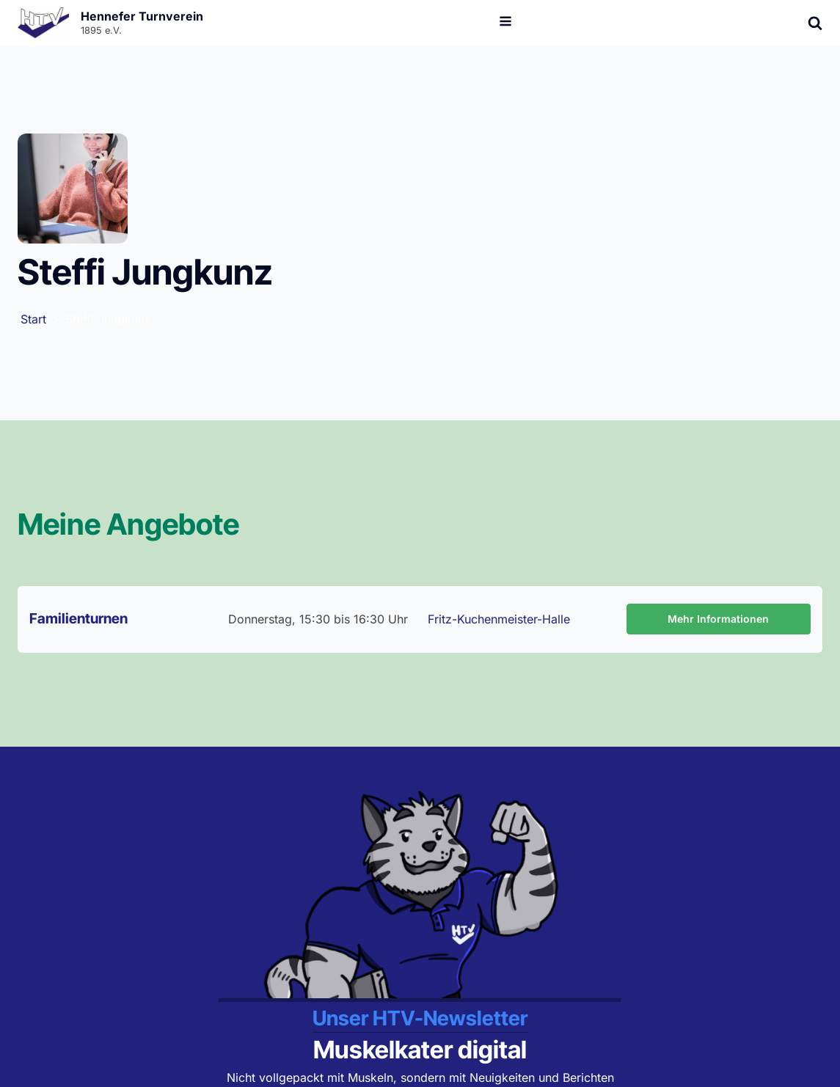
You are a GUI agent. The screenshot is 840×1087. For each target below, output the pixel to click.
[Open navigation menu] (505, 23)
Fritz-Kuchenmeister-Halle (499, 619)
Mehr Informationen (718, 618)
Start (33, 319)
